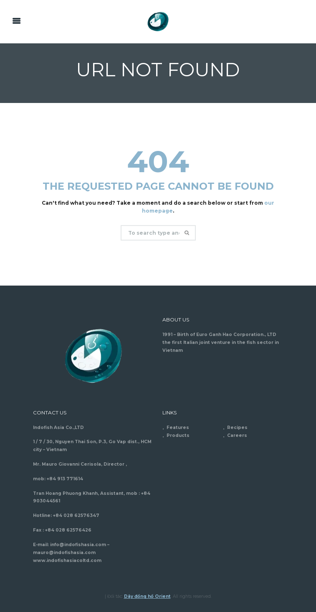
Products (178, 435)
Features (178, 427)
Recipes (237, 427)
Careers (237, 435)
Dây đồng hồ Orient (147, 596)
